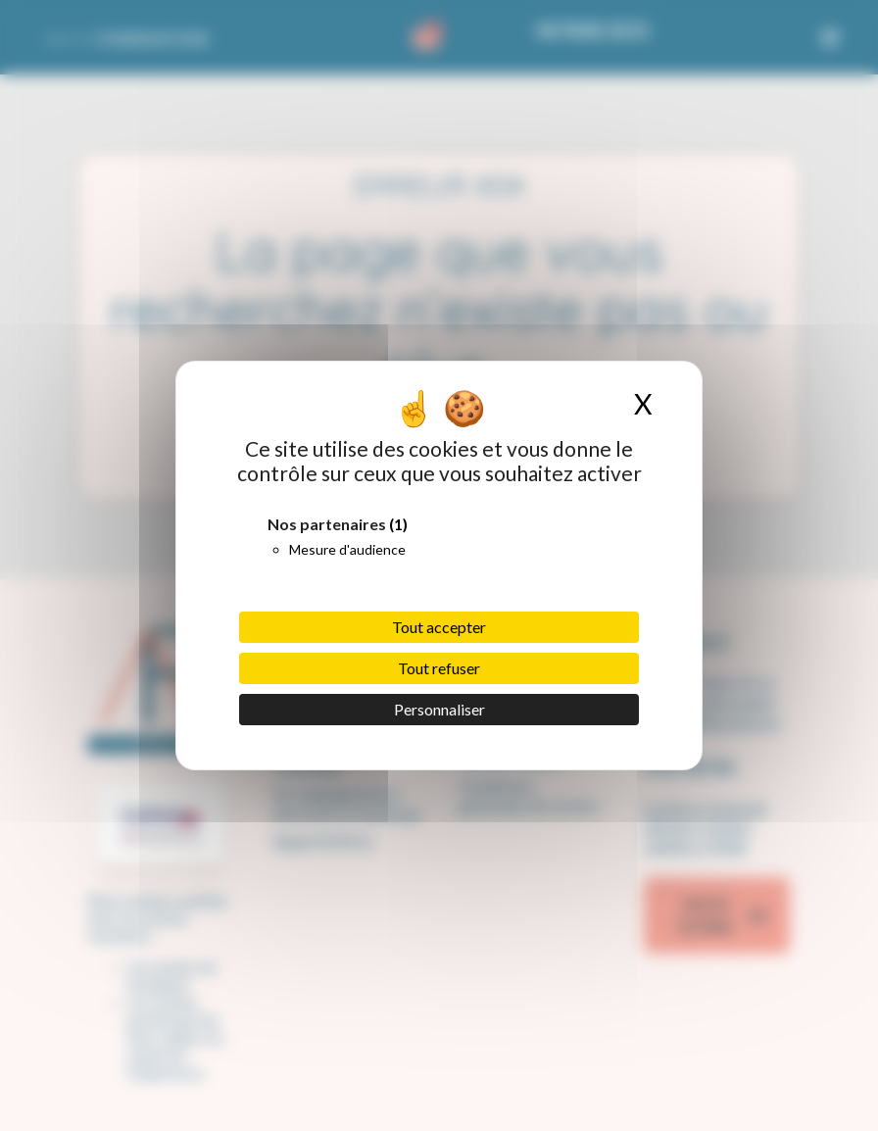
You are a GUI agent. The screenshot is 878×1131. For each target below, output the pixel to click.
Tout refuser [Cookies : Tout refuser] (439, 668)
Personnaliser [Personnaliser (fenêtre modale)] (439, 709)
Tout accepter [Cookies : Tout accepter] (439, 626)
